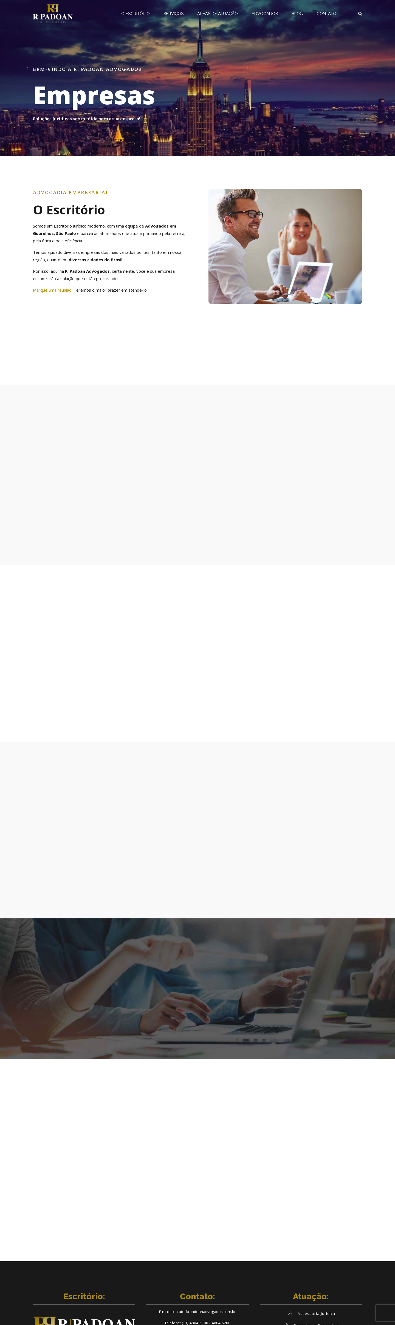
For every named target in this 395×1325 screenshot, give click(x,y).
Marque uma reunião (52, 290)
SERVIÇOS (173, 13)
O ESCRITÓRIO (135, 13)
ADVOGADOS (265, 13)
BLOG (297, 13)
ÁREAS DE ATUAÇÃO (217, 13)
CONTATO (326, 13)
